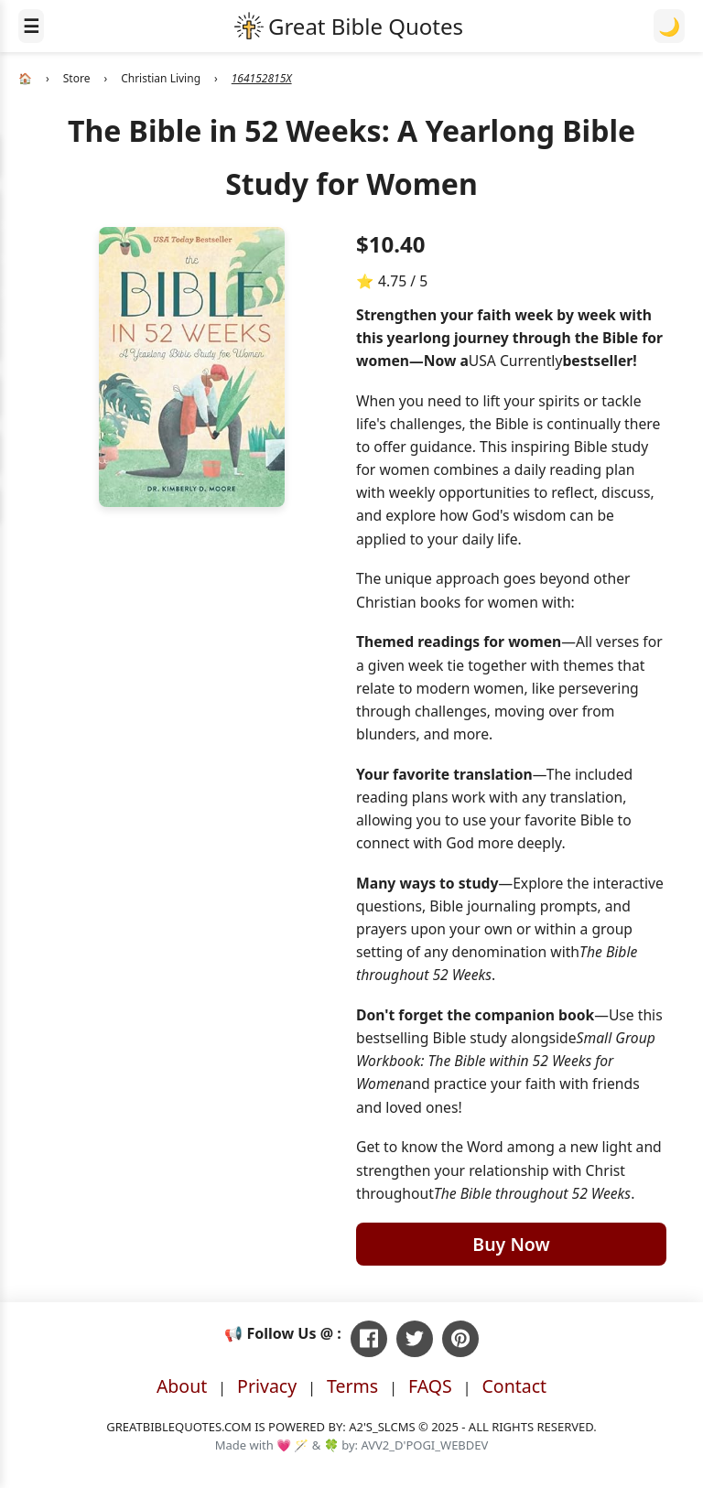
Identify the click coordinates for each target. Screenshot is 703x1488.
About (182, 1386)
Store (77, 78)
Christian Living (160, 78)
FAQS (430, 1386)
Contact (514, 1386)
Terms (352, 1386)
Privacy (267, 1386)
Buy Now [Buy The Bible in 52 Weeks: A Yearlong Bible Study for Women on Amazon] (510, 1244)
